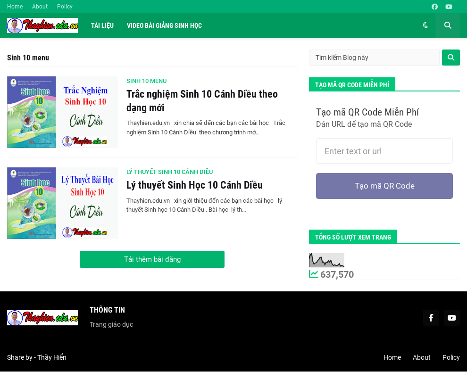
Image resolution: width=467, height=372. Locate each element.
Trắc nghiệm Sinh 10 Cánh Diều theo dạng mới (202, 101)
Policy (65, 6)
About (40, 6)
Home (15, 6)
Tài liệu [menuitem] (102, 25)
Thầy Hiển (52, 358)
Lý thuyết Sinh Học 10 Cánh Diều (194, 185)
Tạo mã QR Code (385, 186)
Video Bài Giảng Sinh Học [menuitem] (164, 25)
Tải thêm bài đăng (152, 259)
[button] (425, 25)
